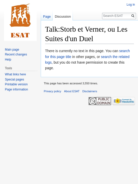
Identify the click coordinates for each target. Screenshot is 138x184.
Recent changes (16, 54)
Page (47, 16)
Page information (16, 89)
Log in (131, 4)
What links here (15, 74)
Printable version (16, 84)
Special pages (14, 79)
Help (8, 59)
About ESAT (72, 91)
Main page (12, 49)
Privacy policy (52, 91)
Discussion (63, 16)
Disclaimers (89, 91)
